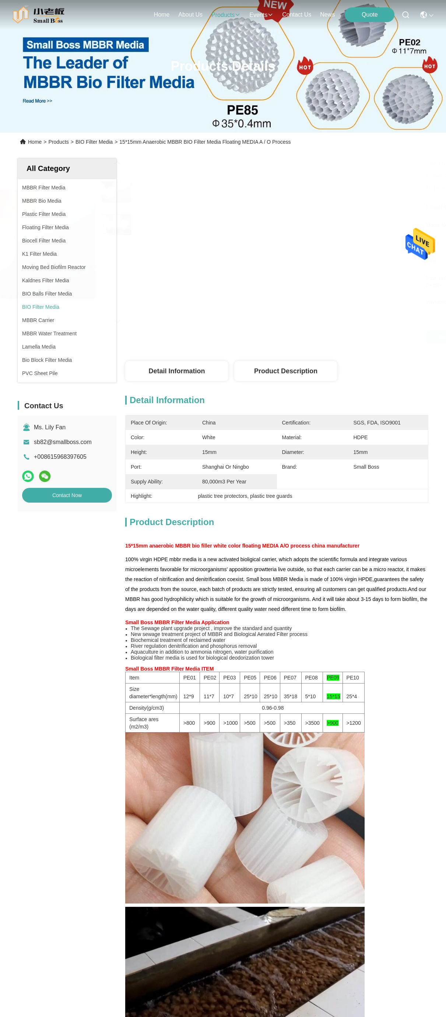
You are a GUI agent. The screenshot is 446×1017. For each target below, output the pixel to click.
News (327, 14)
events (261, 15)
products (225, 15)
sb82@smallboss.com (63, 442)
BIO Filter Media (94, 142)
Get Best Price (401, 337)
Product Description (285, 371)
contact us (296, 14)
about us (190, 14)
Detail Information (176, 371)
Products (59, 142)
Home (162, 14)
